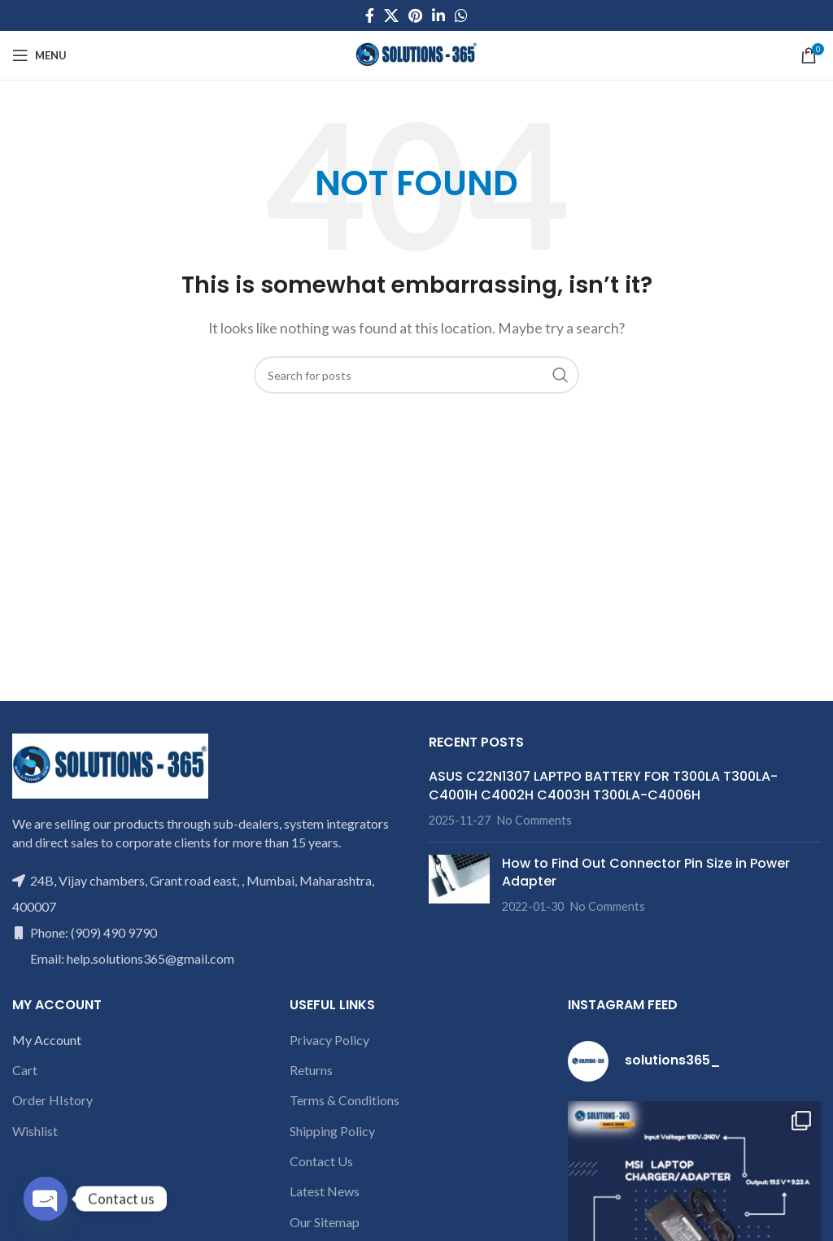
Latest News (325, 1191)
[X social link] (391, 15)
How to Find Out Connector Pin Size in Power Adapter (646, 872)
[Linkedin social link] (438, 15)
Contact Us (321, 1161)
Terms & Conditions (344, 1100)
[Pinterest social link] (415, 15)
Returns (311, 1070)
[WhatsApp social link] (461, 15)
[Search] (416, 375)
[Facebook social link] (369, 15)
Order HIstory (52, 1100)
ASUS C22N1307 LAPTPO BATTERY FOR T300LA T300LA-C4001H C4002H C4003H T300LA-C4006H (603, 785)
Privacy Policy (329, 1039)
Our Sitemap (325, 1222)
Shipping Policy (332, 1131)
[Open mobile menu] (39, 55)
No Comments (534, 820)
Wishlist (35, 1131)
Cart (24, 1070)
